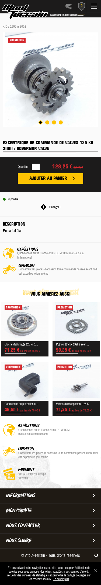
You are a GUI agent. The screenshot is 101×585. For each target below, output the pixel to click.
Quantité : (23, 167)
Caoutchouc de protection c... (21, 404)
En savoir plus (61, 579)
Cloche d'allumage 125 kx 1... (21, 344)
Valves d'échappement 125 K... (73, 404)
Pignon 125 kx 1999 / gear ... (72, 344)
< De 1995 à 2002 (14, 26)
